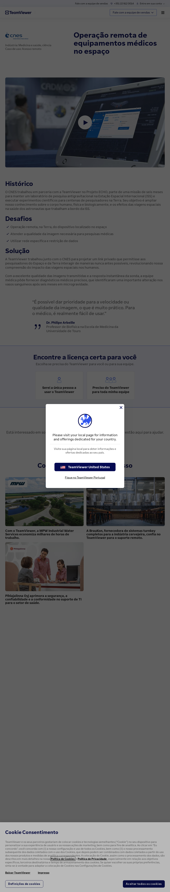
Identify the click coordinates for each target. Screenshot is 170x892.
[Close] (120, 407)
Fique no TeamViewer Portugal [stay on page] (85, 477)
